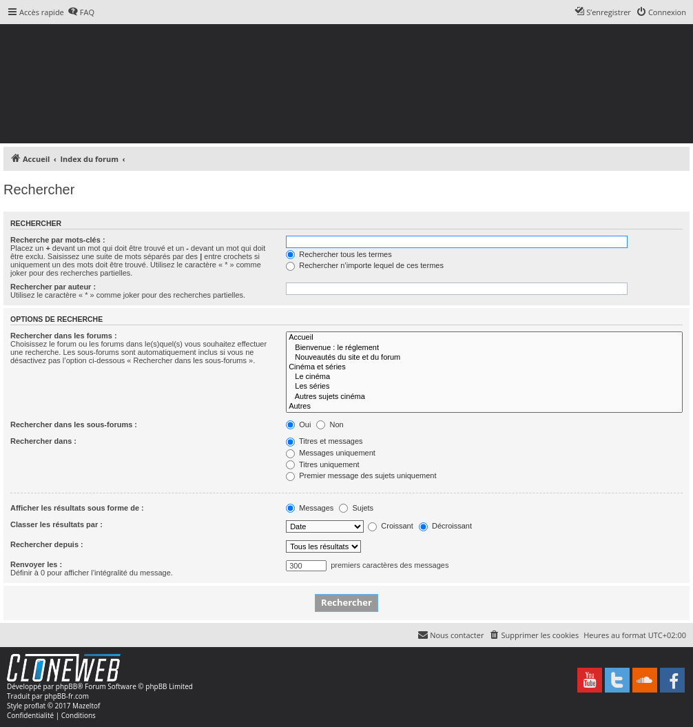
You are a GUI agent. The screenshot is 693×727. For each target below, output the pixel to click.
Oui (298, 424)
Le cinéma (484, 377)
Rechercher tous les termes (339, 254)
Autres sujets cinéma (484, 397)
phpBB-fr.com (66, 696)
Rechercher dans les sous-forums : (73, 424)
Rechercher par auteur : (53, 287)
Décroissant (445, 526)
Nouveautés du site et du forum (484, 357)
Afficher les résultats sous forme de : (77, 508)
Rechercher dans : (43, 441)
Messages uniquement (330, 453)
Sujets (356, 508)
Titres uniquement (323, 464)
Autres (484, 406)
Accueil (484, 337)
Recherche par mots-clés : (57, 240)
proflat (34, 705)
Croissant (390, 526)
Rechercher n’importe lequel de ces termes (365, 265)
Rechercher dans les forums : (63, 335)
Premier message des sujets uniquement (361, 475)
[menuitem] (81, 12)
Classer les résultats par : (56, 524)
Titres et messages (324, 441)
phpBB (66, 686)
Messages (309, 508)
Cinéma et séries (484, 367)
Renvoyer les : (36, 564)
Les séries (484, 386)
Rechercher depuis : (46, 544)
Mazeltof (86, 705)
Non (329, 424)
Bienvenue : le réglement (484, 348)
